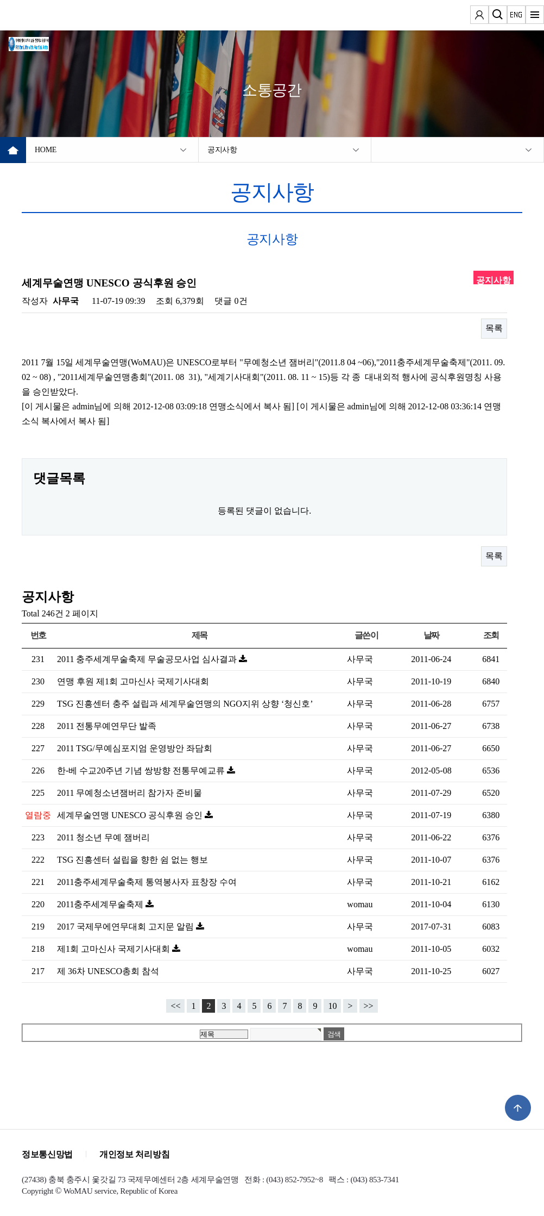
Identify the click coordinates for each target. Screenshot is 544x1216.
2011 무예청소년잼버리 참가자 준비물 (129, 792)
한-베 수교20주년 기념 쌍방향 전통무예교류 (142, 770)
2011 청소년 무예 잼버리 (103, 837)
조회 (491, 635)
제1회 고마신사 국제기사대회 (114, 948)
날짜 (431, 635)
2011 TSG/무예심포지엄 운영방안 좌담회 (134, 748)
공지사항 (222, 150)
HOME (45, 150)
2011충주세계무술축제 (101, 904)
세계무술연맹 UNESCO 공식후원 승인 (131, 815)
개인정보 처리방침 (134, 1154)
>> (369, 1006)
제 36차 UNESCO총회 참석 (108, 971)
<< (175, 1006)
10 (332, 1006)
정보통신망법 (47, 1154)
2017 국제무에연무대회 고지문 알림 (126, 926)
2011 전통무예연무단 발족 (106, 726)
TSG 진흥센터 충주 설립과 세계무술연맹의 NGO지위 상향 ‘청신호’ (185, 703)
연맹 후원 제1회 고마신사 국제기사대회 (133, 681)
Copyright (37, 1191)
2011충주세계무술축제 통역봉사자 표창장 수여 (147, 882)
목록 (494, 328)
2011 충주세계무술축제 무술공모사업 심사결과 (148, 659)
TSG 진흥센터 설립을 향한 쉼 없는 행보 (132, 859)
